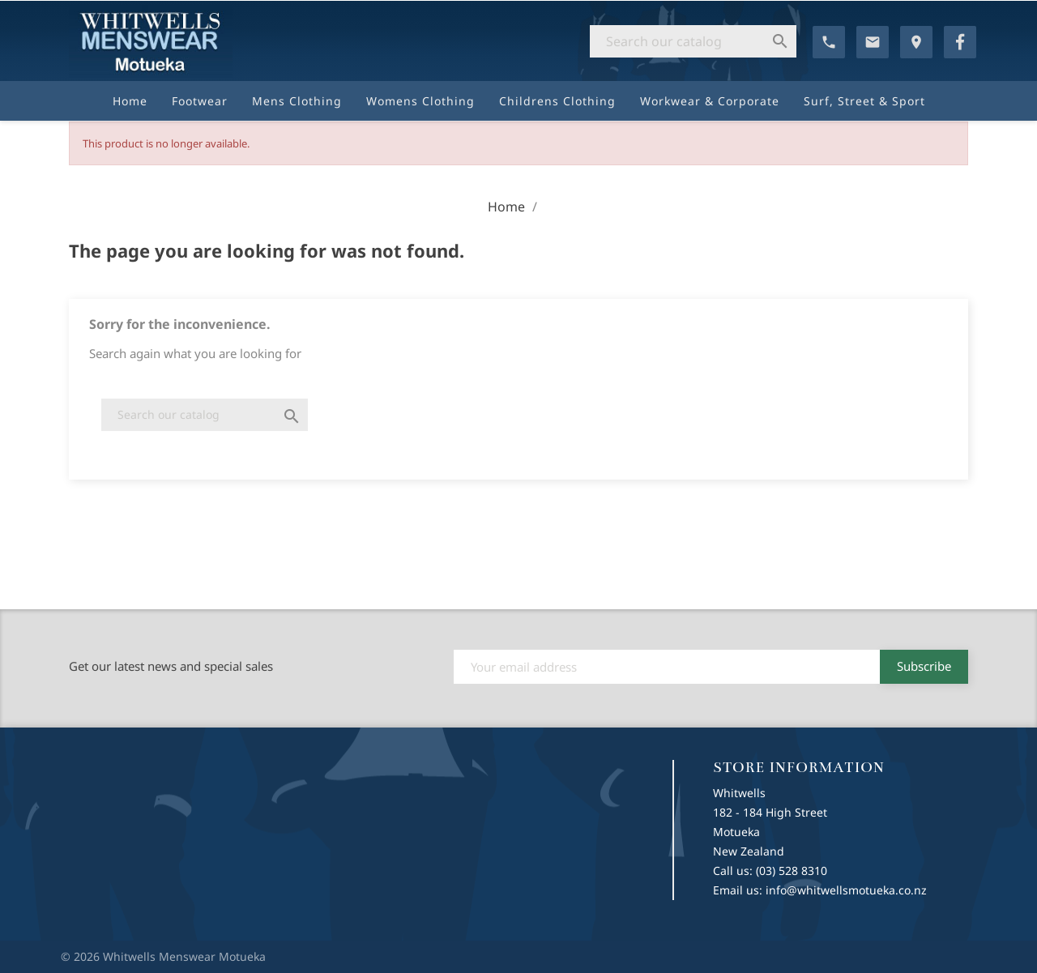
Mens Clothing (297, 101)
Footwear (200, 101)
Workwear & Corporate (709, 101)
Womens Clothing (420, 101)
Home (130, 101)
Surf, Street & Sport (864, 101)
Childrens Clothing (557, 101)
